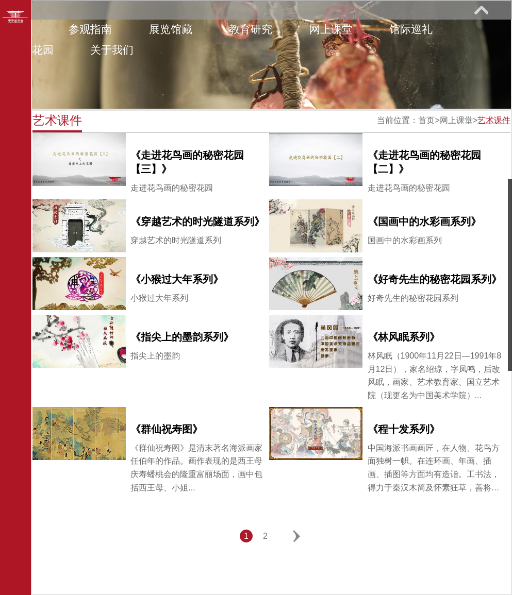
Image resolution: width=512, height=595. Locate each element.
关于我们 (112, 50)
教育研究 (250, 29)
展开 (481, 10)
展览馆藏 (170, 29)
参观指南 (90, 29)
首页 (426, 120)
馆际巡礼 (411, 29)
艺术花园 (32, 50)
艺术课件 (493, 120)
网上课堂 (331, 29)
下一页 (296, 536)
